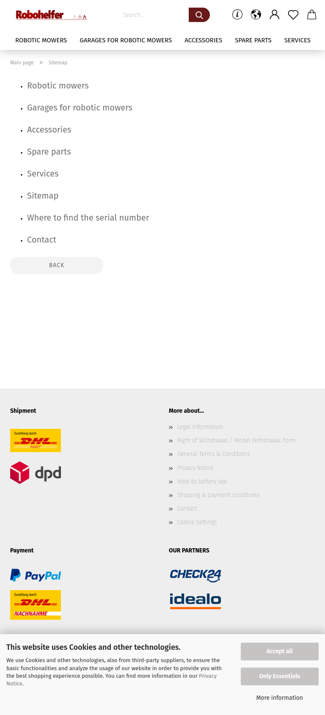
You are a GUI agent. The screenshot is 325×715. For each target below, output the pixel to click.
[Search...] (199, 15)
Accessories (203, 40)
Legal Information (200, 427)
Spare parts (253, 40)
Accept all (280, 651)
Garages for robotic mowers (126, 40)
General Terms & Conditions (213, 454)
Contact (41, 240)
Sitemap (42, 195)
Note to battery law (202, 481)
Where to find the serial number (88, 218)
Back (56, 265)
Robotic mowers (41, 40)
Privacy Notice (195, 468)
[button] (256, 15)
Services (297, 40)
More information (279, 697)
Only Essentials (279, 676)
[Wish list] (293, 15)
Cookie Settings (197, 522)
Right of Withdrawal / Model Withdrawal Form (236, 440)
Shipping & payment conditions (218, 495)
